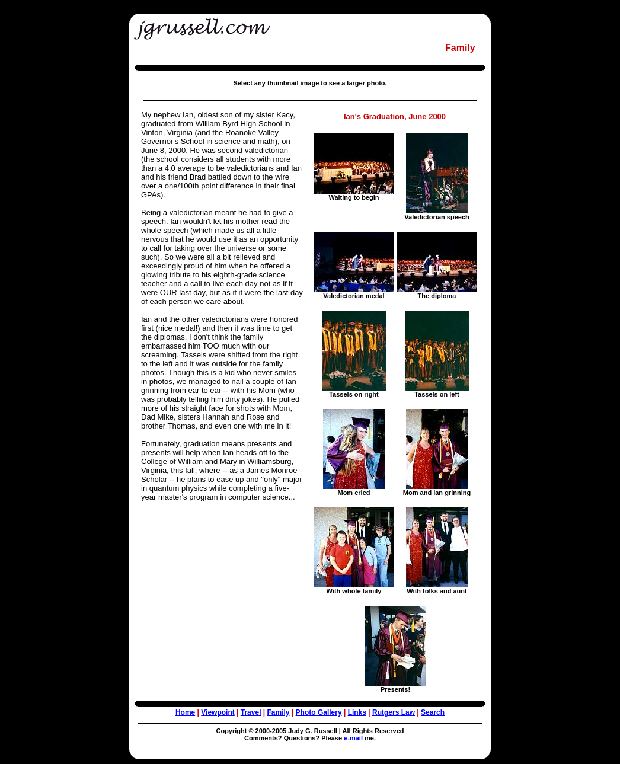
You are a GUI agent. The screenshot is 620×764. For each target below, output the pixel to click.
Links (357, 712)
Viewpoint (217, 712)
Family (278, 712)
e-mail (353, 737)
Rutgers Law (393, 712)
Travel (251, 712)
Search (433, 712)
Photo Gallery (319, 712)
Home (185, 712)
